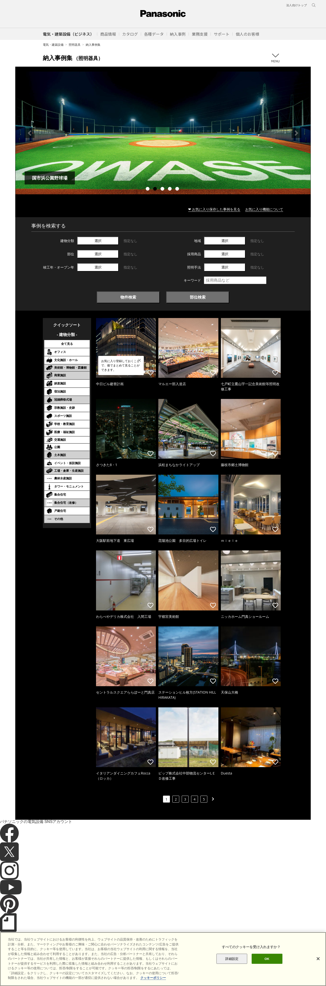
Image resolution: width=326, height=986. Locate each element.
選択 (98, 240)
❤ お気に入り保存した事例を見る (214, 209)
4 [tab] (170, 189)
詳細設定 (231, 958)
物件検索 (128, 297)
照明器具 (75, 45)
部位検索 (198, 297)
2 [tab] (155, 189)
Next (296, 133)
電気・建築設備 (53, 45)
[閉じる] (318, 958)
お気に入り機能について (264, 209)
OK (266, 958)
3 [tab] (163, 189)
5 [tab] (177, 189)
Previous (29, 133)
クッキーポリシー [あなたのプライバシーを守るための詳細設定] (153, 978)
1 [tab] (148, 189)
